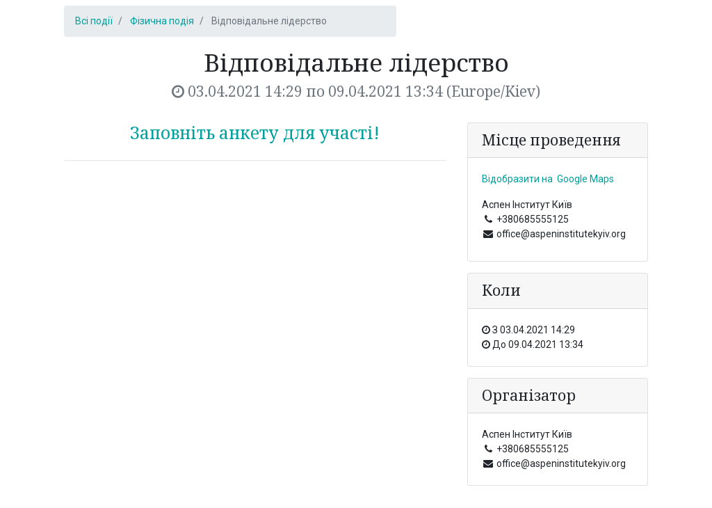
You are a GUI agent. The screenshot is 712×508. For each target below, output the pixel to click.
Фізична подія (162, 20)
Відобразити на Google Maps (548, 178)
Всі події (94, 20)
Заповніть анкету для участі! (255, 132)
